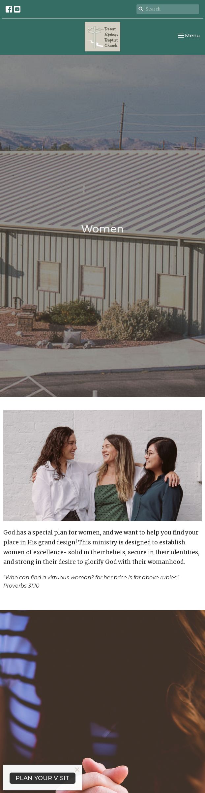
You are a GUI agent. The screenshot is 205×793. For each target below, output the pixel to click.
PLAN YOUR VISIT (42, 778)
